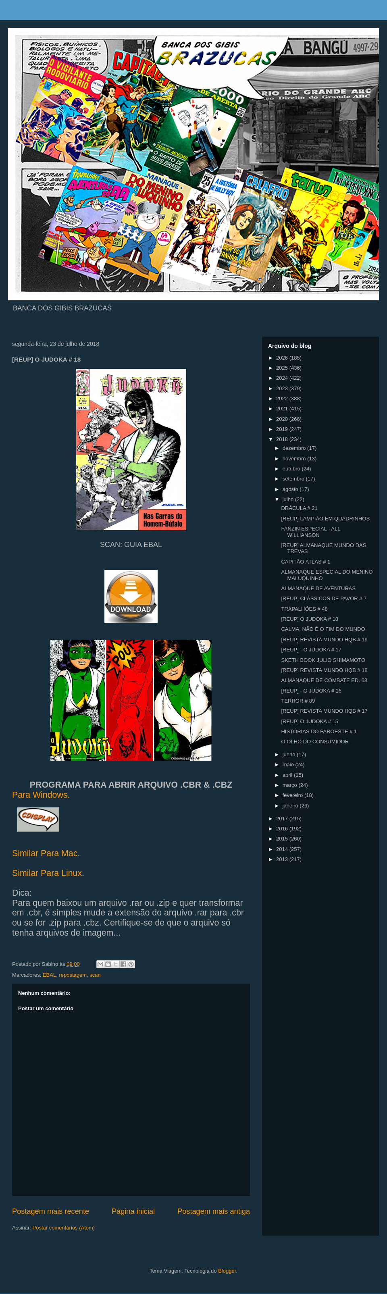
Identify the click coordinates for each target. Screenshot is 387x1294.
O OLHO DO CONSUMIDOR (315, 742)
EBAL (49, 975)
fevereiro (293, 795)
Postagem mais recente (50, 1211)
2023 (282, 388)
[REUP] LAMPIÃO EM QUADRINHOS (325, 519)
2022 (282, 398)
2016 (282, 829)
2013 (282, 859)
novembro (295, 459)
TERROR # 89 (298, 701)
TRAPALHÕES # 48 (304, 609)
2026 (282, 358)
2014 (282, 849)
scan (94, 975)
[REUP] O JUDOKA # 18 (309, 619)
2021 (282, 409)
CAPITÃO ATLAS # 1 (305, 562)
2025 (282, 368)
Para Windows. (41, 795)
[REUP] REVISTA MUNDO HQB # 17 (324, 711)
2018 (282, 439)
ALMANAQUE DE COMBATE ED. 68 (324, 680)
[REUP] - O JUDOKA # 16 (311, 691)
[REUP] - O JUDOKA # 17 (311, 650)
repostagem (73, 975)
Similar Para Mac (44, 853)
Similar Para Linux (47, 873)
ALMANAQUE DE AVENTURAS (318, 588)
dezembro (295, 448)
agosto (291, 489)
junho (290, 754)
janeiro (291, 806)
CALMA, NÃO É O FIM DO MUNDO (323, 629)
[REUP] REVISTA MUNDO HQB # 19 (324, 640)
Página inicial (133, 1211)
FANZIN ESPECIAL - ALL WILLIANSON (310, 532)
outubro (292, 469)
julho (289, 499)
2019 (282, 429)
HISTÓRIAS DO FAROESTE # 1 (319, 731)
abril (288, 775)
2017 (282, 819)
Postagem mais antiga (213, 1211)
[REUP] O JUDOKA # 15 (309, 721)
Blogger (227, 1271)
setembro (294, 479)
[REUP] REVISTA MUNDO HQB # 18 (324, 670)
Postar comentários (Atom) (64, 1228)
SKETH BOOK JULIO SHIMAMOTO (323, 660)
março (291, 785)
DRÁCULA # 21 (299, 508)
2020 (282, 419)
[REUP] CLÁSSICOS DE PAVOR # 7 (323, 598)
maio (289, 764)
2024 (282, 378)
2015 (282, 839)
